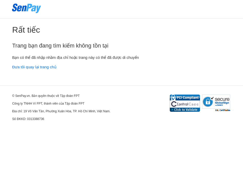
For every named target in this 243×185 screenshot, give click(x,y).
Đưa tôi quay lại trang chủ (34, 67)
